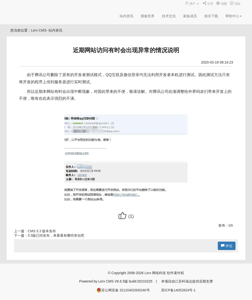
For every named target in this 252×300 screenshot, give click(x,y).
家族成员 (190, 16)
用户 (192, 3)
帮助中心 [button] (233, 16)
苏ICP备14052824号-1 (178, 290)
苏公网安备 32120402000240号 (123, 290)
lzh (231, 225)
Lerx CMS (38, 30)
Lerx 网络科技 (155, 273)
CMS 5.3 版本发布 (42, 231)
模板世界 (148, 16)
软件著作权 (175, 273)
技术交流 (169, 16)
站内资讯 (126, 16)
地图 (221, 3)
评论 (226, 246)
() (126, 216)
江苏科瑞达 (183, 281)
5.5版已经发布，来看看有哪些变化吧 (56, 235)
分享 (208, 3)
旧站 (235, 3)
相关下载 (211, 16)
